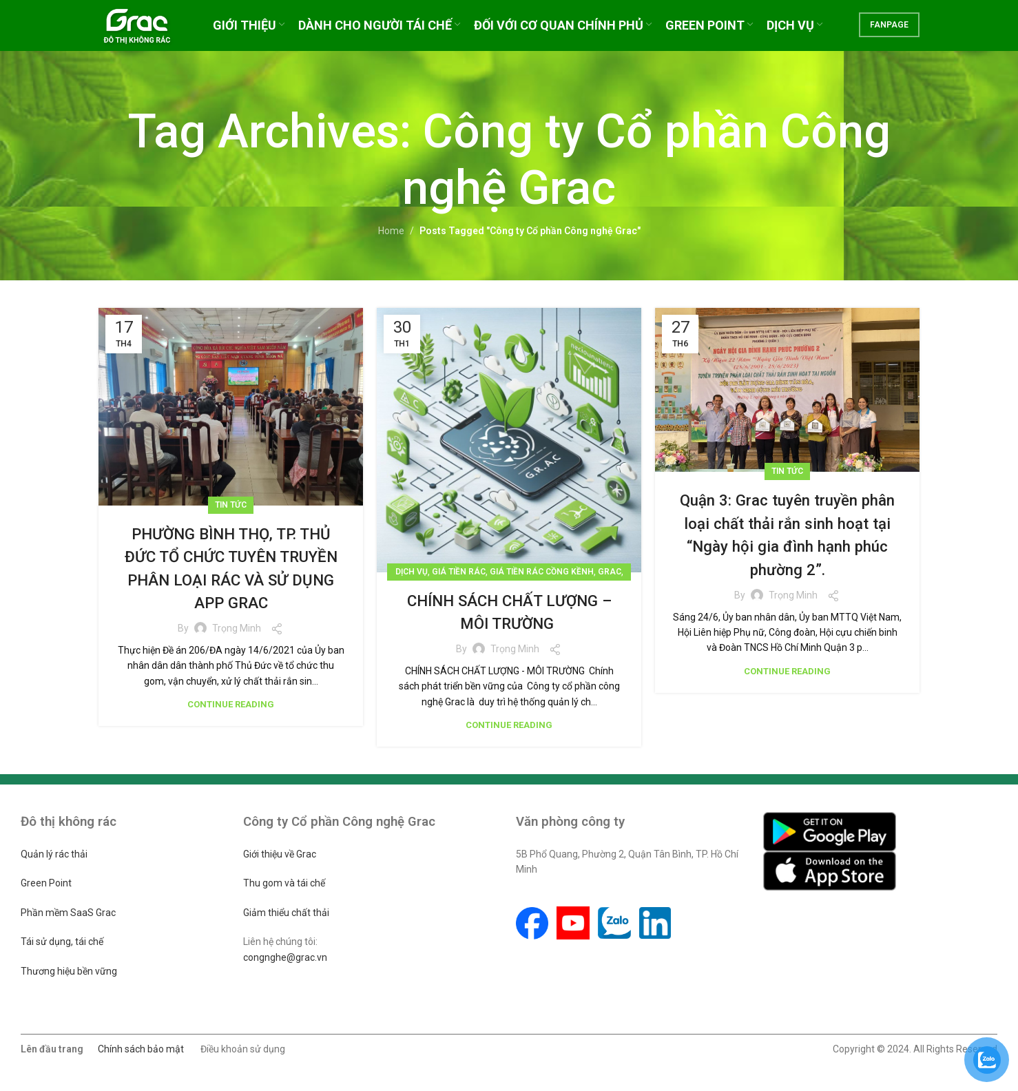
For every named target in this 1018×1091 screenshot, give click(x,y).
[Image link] (829, 830)
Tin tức (231, 505)
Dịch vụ (411, 571)
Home (391, 230)
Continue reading (230, 704)
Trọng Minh (236, 628)
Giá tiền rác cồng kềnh (542, 571)
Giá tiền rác (459, 571)
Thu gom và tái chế (284, 883)
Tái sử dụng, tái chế (62, 941)
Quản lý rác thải (54, 854)
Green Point (46, 883)
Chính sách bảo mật (141, 1048)
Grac (609, 571)
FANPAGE (889, 31)
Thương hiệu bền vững (69, 971)
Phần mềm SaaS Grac (68, 912)
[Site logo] (147, 30)
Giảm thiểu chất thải (286, 912)
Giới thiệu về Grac (279, 854)
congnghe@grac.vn (285, 957)
